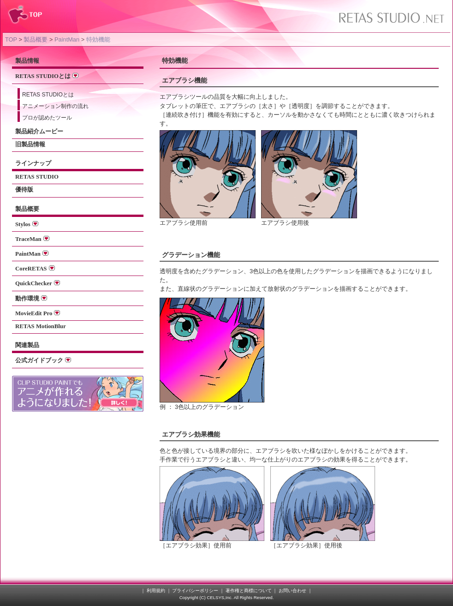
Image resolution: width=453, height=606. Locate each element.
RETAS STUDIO (37, 177)
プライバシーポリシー (195, 590)
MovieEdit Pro (37, 313)
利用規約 (156, 590)
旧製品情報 (30, 144)
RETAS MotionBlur (40, 326)
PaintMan (66, 39)
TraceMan (32, 239)
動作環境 (31, 298)
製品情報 (27, 61)
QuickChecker (37, 283)
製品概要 (36, 39)
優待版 (24, 189)
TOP (11, 39)
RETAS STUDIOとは (46, 76)
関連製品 (27, 345)
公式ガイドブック (43, 360)
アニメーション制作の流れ (55, 106)
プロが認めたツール (47, 117)
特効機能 (98, 39)
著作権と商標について (249, 590)
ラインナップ (33, 163)
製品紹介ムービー (39, 131)
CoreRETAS (35, 268)
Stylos (26, 224)
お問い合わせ (292, 590)
